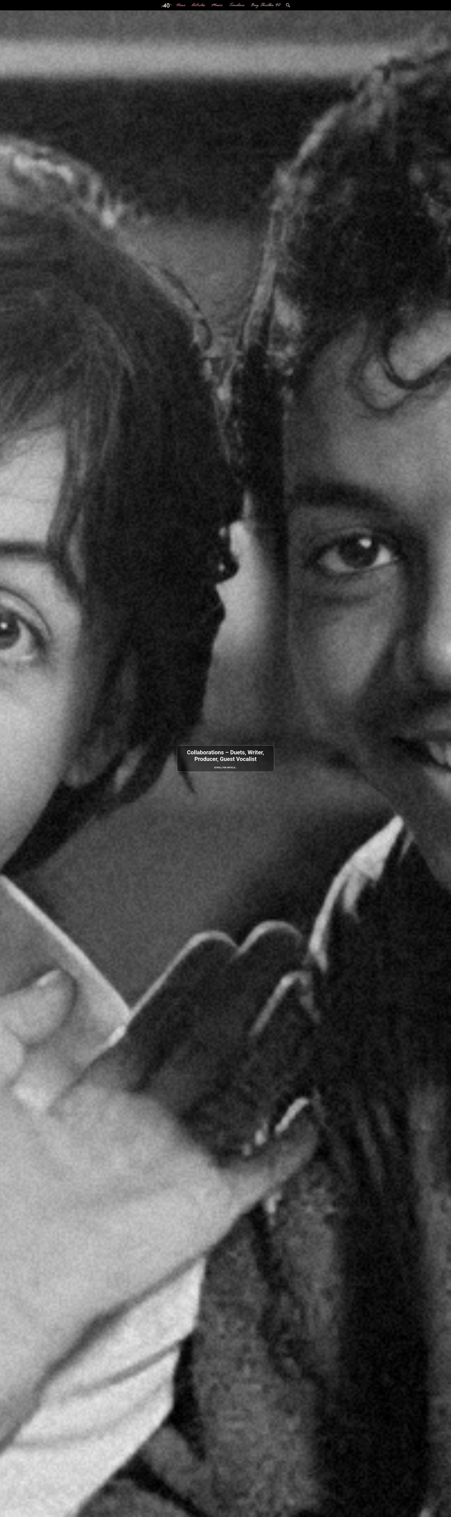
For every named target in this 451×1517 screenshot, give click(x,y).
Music (216, 5)
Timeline (236, 5)
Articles (198, 5)
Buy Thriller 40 (265, 5)
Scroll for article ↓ (225, 767)
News (180, 5)
